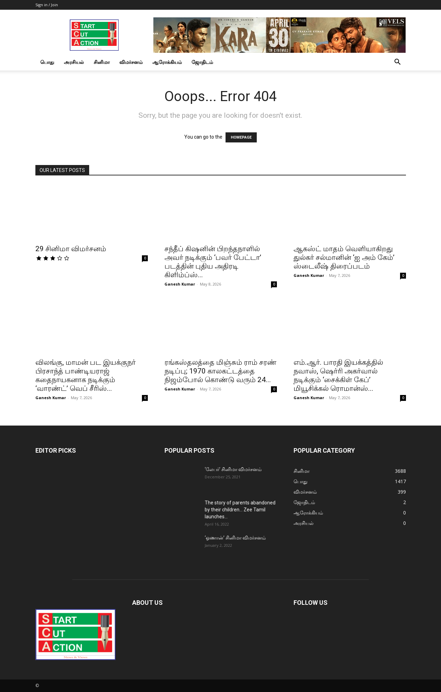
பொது (47, 62)
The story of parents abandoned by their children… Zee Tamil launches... (240, 509)
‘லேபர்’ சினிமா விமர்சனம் (233, 469)
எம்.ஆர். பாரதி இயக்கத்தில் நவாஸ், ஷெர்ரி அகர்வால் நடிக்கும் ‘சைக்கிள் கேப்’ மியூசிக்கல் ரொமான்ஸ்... (338, 375)
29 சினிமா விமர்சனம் (70, 249)
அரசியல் (74, 62)
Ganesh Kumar (179, 284)
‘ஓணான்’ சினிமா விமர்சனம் (235, 538)
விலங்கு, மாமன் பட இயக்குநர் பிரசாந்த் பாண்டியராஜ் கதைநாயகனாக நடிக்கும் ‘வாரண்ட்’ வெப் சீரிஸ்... (85, 375)
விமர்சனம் (131, 62)
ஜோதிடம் (202, 62)
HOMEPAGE (241, 137)
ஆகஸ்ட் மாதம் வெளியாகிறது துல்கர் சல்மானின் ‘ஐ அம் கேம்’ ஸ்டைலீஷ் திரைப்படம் (344, 257)
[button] (397, 62)
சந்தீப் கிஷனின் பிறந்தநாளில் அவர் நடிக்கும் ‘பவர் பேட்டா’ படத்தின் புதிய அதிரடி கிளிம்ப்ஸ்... (212, 262)
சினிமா (102, 62)
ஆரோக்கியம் (167, 62)
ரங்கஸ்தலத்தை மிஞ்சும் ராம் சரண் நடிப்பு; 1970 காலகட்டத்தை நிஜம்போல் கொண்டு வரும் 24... (220, 371)
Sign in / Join (46, 4)
